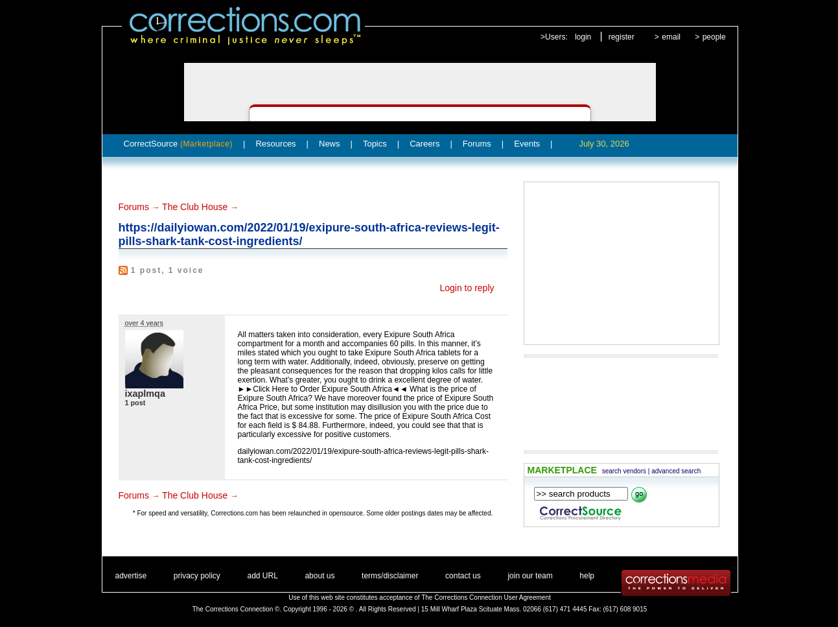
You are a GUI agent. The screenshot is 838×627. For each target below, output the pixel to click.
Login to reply (466, 288)
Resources (275, 143)
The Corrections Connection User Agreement (486, 597)
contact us (463, 575)
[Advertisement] (621, 263)
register (621, 36)
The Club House (194, 207)
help (586, 575)
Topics (375, 143)
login (583, 36)
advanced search (676, 471)
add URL (262, 575)
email (671, 36)
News (329, 143)
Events (527, 143)
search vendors (624, 471)
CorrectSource (178, 143)
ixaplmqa (145, 393)
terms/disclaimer (390, 575)
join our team (529, 575)
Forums (477, 143)
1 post (135, 403)
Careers (424, 143)
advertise (131, 575)
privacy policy (197, 575)
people (714, 36)
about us (319, 575)
